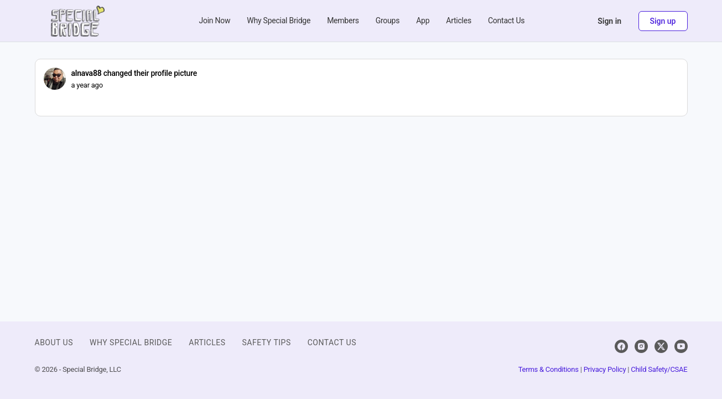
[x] (661, 346)
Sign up (663, 21)
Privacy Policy (605, 369)
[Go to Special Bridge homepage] (78, 20)
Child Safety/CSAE (659, 369)
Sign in (609, 21)
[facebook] (621, 346)
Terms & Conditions (548, 369)
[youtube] (681, 346)
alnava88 (86, 73)
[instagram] (641, 346)
